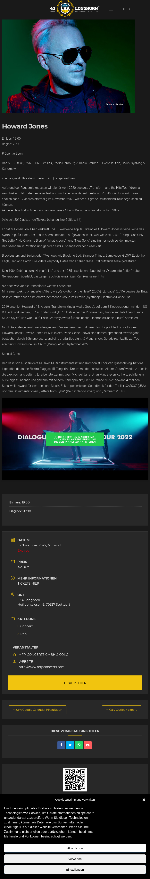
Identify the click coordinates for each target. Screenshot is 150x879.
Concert (25, 626)
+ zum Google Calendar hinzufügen (41, 710)
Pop (22, 634)
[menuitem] (111, 9)
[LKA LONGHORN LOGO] (75, 9)
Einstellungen (75, 869)
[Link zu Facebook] (124, 9)
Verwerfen (75, 858)
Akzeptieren (75, 848)
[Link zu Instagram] (130, 9)
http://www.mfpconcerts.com (41, 667)
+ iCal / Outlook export (119, 710)
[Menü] (111, 9)
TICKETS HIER (28, 583)
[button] (144, 800)
